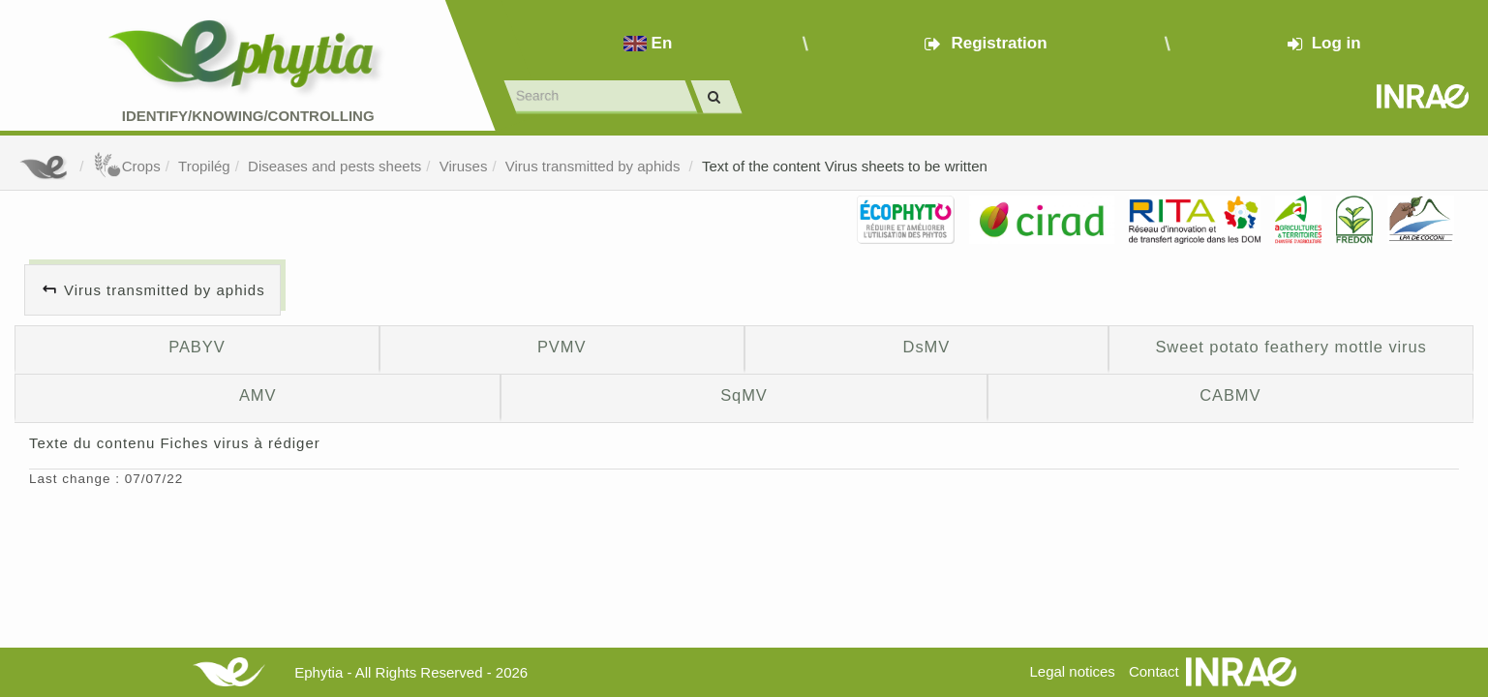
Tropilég (204, 166)
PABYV (196, 346)
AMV (257, 395)
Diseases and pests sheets (334, 166)
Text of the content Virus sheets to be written (844, 166)
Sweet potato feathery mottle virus (1290, 346)
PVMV (561, 346)
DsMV (927, 346)
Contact (1154, 671)
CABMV (1230, 395)
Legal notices (1071, 671)
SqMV (744, 395)
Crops (127, 166)
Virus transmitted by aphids (594, 166)
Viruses (464, 166)
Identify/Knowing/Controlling (248, 115)
